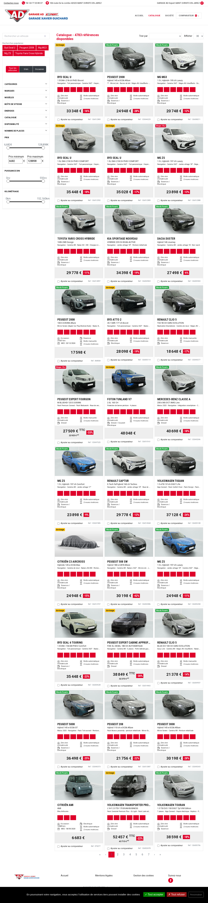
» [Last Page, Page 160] (160, 854)
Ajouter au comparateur (72, 119)
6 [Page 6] (142, 854)
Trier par (143, 36)
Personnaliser (196, 895)
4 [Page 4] (130, 854)
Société (169, 15)
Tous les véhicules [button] (12, 69)
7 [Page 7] (148, 854)
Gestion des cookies (143, 875)
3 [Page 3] (124, 854)
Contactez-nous (11, 3)
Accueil (139, 15)
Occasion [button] (39, 69)
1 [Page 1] (111, 854)
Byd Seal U (9, 47)
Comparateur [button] (188, 15)
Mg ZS (7, 53)
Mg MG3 (42, 47)
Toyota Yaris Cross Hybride (29, 53)
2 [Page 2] (117, 854)
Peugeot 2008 (27, 47)
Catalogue (154, 15)
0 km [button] (26, 69)
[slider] (8, 147)
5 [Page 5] (136, 854)
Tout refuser (176, 894)
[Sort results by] (165, 36)
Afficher (188, 36)
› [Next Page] (154, 854)
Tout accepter (154, 894)
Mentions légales (104, 875)
